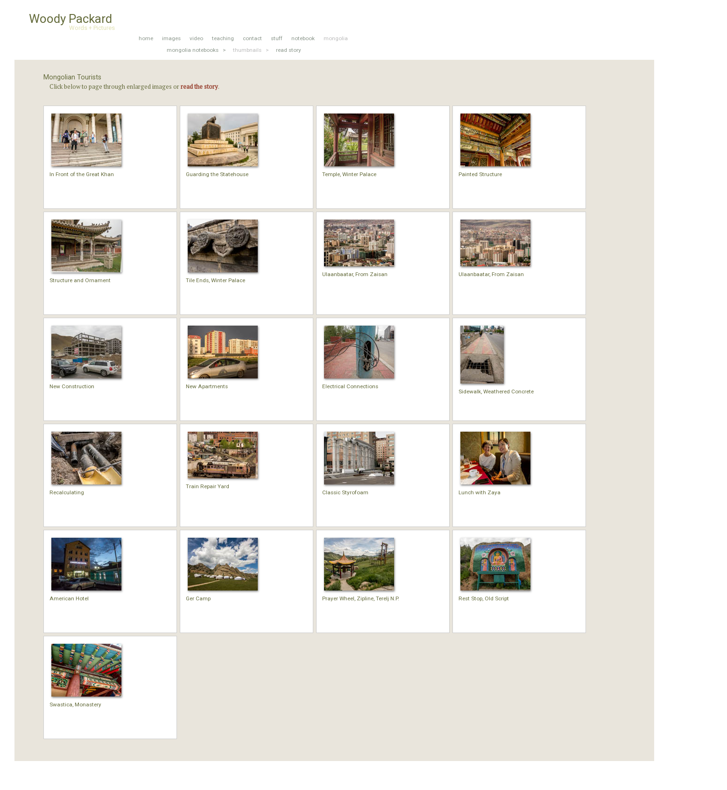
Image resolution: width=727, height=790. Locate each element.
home (146, 38)
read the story (199, 86)
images (171, 38)
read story (288, 50)
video (196, 38)
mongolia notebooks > (196, 50)
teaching (223, 38)
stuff (276, 38)
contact (252, 38)
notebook (303, 38)
